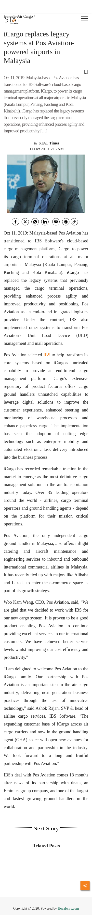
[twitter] (25, 221)
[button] (46, 72)
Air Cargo (25, 16)
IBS (46, 354)
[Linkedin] (45, 221)
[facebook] (15, 221)
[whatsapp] (35, 221)
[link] (74, 221)
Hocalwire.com (68, 908)
